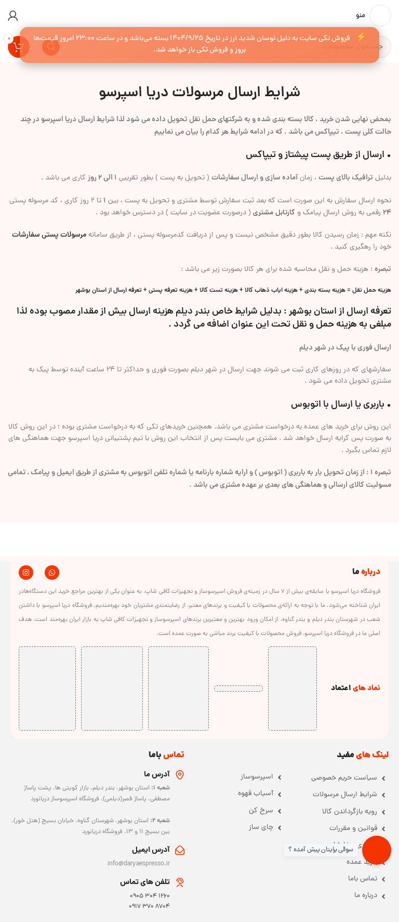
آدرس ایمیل (151, 850)
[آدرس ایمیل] (179, 850)
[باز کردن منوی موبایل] (373, 15)
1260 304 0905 (150, 896)
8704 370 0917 (149, 907)
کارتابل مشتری (274, 212)
